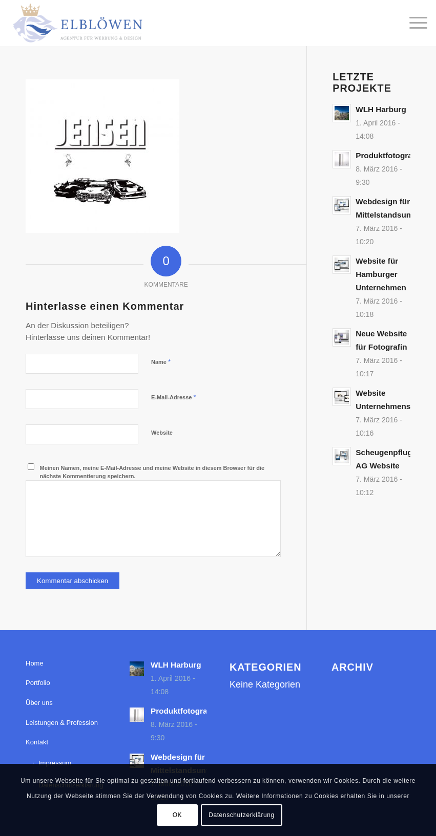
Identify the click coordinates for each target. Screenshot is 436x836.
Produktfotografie (388, 155)
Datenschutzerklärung (242, 815)
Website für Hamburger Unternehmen (381, 274)
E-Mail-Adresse (173, 397)
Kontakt (37, 742)
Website (162, 433)
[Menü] (413, 23)
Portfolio (38, 683)
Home (35, 663)
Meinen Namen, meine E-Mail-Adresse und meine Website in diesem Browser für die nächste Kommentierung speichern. (152, 472)
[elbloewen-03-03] (77, 23)
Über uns (39, 702)
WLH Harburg (381, 109)
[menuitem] (413, 23)
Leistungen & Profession (62, 722)
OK (177, 815)
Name (161, 362)
